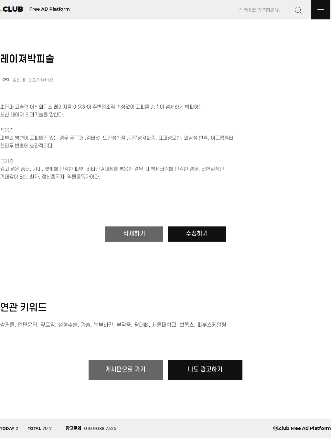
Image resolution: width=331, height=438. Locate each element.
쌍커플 (7, 325)
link (6, 79)
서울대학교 (164, 325)
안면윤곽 (27, 325)
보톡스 (186, 325)
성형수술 (68, 325)
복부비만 (103, 325)
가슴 (86, 325)
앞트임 (47, 325)
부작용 (123, 325)
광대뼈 (141, 325)
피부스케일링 (211, 325)
